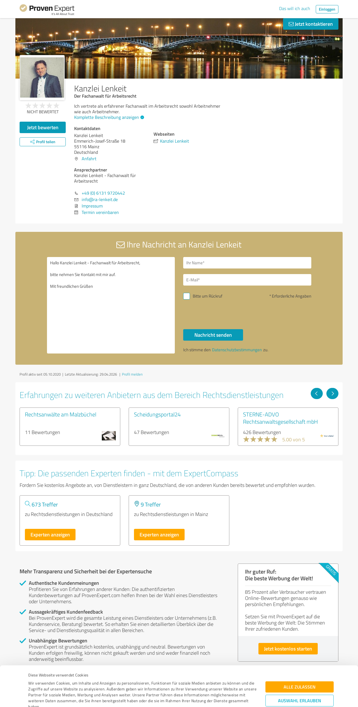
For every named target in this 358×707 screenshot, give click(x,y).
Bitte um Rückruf (207, 296)
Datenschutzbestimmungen (76, 681)
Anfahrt (89, 158)
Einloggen (327, 9)
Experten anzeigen (50, 534)
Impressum (38, 681)
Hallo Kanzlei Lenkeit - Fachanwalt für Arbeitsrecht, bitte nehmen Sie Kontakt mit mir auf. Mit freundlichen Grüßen (111, 305)
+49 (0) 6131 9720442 (103, 193)
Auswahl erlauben (299, 663)
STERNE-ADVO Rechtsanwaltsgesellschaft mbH (280, 417)
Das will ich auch (294, 8)
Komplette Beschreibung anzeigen (108, 117)
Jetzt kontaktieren (311, 23)
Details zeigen (218, 696)
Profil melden (132, 374)
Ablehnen (300, 680)
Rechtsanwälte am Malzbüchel (60, 414)
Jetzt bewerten (42, 127)
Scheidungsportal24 (157, 414)
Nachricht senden (213, 334)
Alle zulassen (299, 649)
